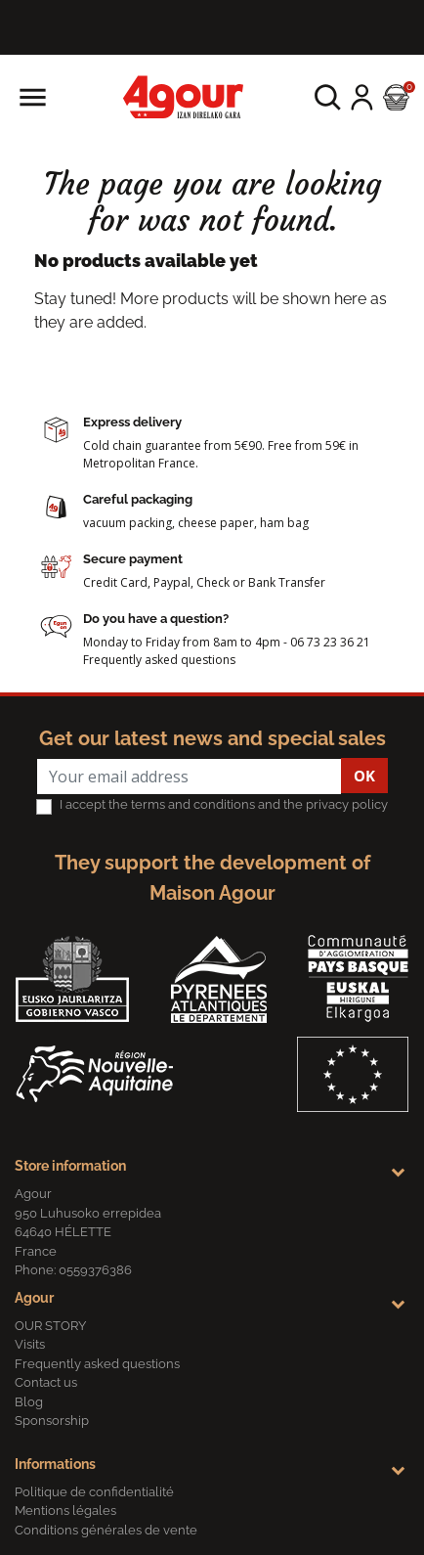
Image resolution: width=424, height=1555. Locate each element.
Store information (70, 1166)
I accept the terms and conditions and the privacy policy (224, 804)
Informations (55, 1464)
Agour (34, 1298)
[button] (328, 97)
